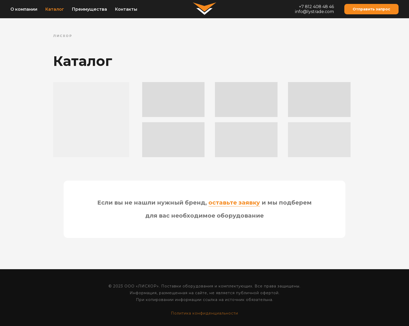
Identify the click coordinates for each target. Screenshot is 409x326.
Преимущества (89, 9)
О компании (23, 9)
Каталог (54, 9)
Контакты (126, 9)
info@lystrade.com (314, 11)
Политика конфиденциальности (204, 313)
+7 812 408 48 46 (316, 6)
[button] (371, 9)
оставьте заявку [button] (234, 202)
